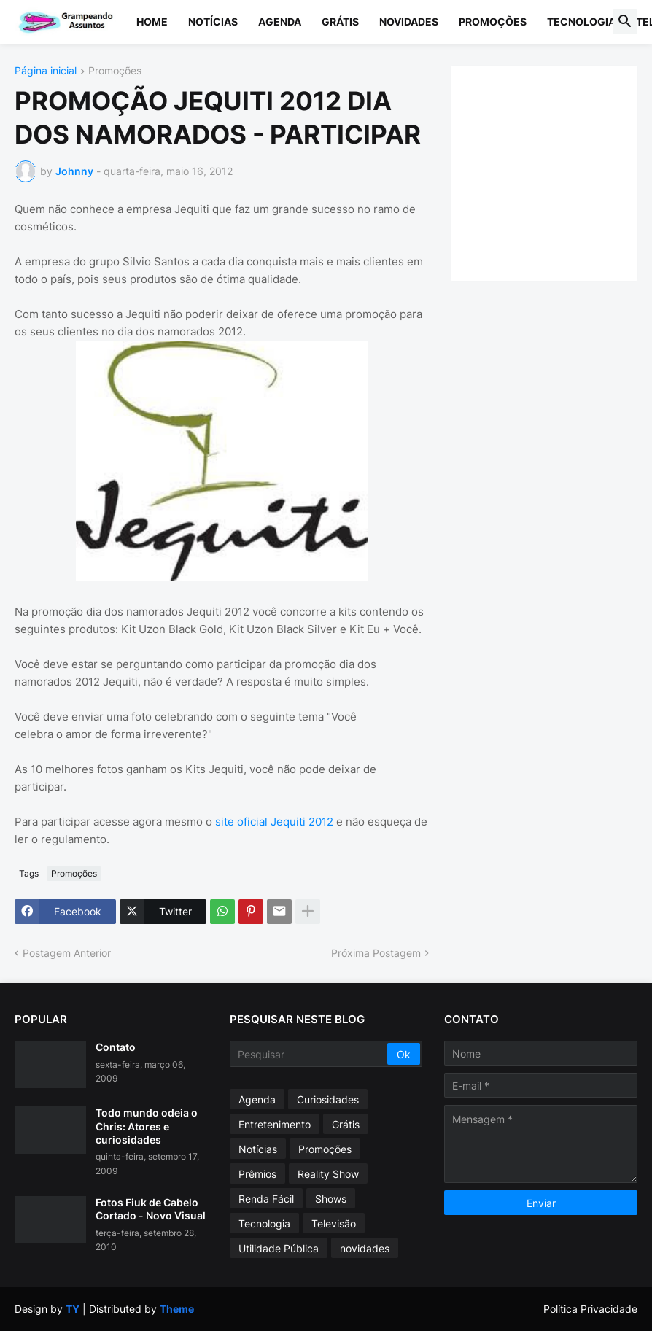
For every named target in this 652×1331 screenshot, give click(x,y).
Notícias (213, 21)
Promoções (493, 21)
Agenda (279, 21)
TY (72, 1309)
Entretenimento (274, 1124)
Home (152, 21)
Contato (116, 1047)
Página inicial (46, 71)
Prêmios (257, 1174)
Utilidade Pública (278, 1248)
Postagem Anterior (67, 953)
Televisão (333, 1223)
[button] (625, 21)
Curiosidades (328, 1099)
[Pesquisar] (310, 1054)
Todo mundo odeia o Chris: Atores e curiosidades (147, 1125)
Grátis (340, 21)
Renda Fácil (266, 1198)
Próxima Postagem (376, 953)
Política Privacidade (590, 1309)
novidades (364, 1248)
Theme (177, 1309)
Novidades (408, 21)
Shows (330, 1198)
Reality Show (328, 1174)
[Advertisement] (558, 171)
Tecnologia (581, 21)
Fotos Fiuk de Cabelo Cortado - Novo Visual (151, 1209)
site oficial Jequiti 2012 (275, 822)
